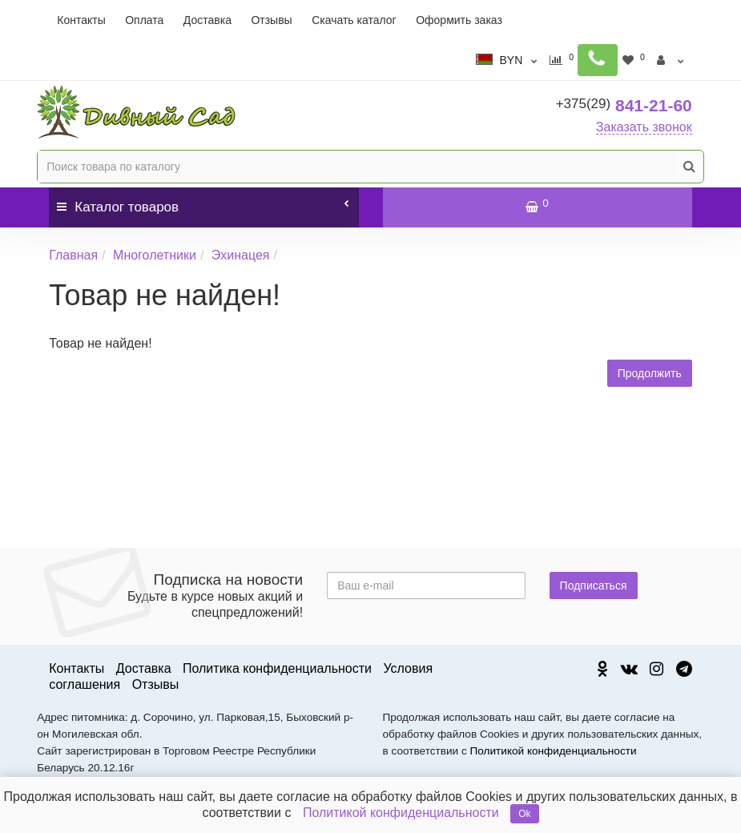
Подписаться (593, 585)
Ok (524, 813)
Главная (73, 255)
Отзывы (271, 20)
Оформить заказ (459, 20)
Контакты (81, 20)
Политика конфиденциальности (277, 668)
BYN (521, 60)
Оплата (144, 20)
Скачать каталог (354, 20)
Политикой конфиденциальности (553, 751)
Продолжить (650, 373)
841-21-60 (624, 105)
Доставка (207, 20)
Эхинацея (240, 255)
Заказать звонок (644, 127)
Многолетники (154, 255)
